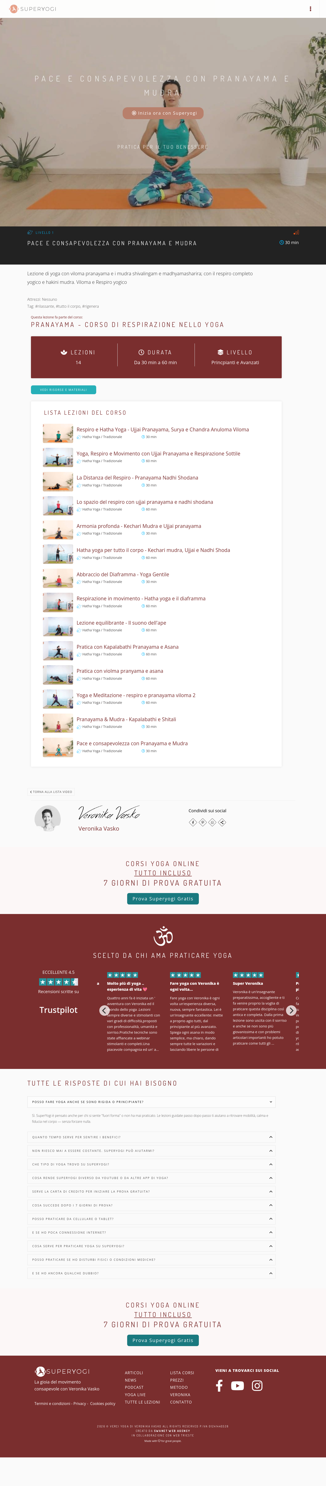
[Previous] (104, 1010)
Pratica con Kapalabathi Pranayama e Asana (128, 646)
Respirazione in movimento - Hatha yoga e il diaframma (141, 598)
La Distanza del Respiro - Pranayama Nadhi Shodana (137, 477)
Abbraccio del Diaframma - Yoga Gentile (123, 574)
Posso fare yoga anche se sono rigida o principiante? (88, 1102)
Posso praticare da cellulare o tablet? (73, 1219)
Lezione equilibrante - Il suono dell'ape (121, 622)
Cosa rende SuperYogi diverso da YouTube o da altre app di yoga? (100, 1178)
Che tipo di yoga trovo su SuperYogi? (71, 1164)
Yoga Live (135, 1394)
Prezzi (177, 1380)
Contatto (181, 1402)
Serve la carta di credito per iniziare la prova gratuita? (91, 1192)
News (130, 1380)
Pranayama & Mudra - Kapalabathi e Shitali (126, 719)
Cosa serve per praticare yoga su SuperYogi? (78, 1246)
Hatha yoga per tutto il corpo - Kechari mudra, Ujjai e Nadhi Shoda (153, 550)
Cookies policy (102, 1403)
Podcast (134, 1387)
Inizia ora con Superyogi (164, 113)
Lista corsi (182, 1372)
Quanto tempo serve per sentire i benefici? (76, 1137)
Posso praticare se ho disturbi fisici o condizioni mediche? (94, 1260)
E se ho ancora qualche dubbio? (65, 1273)
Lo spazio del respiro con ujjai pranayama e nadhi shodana (145, 502)
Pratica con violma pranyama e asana (120, 671)
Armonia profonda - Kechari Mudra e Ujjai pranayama (139, 526)
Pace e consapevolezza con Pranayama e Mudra (132, 743)
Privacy (79, 1403)
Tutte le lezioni (142, 1402)
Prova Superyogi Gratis (162, 898)
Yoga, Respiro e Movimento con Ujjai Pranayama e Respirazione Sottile (159, 453)
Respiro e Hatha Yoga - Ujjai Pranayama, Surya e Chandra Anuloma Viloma (163, 429)
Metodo (179, 1387)
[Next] (291, 1010)
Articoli (134, 1372)
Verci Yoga (119, 1426)
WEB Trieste (183, 1435)
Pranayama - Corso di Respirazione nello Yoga (128, 324)
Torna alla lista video (51, 792)
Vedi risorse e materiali (63, 390)
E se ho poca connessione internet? (69, 1233)
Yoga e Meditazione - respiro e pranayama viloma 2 (136, 695)
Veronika (180, 1394)
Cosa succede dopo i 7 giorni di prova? (72, 1205)
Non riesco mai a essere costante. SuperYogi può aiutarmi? (93, 1151)
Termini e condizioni (52, 1403)
